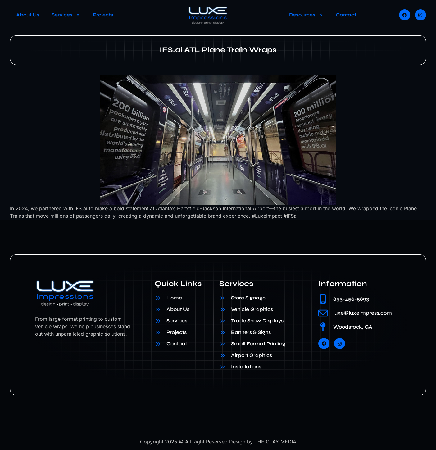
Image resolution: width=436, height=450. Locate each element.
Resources (306, 14)
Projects (103, 15)
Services (66, 14)
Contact (346, 15)
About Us (27, 15)
